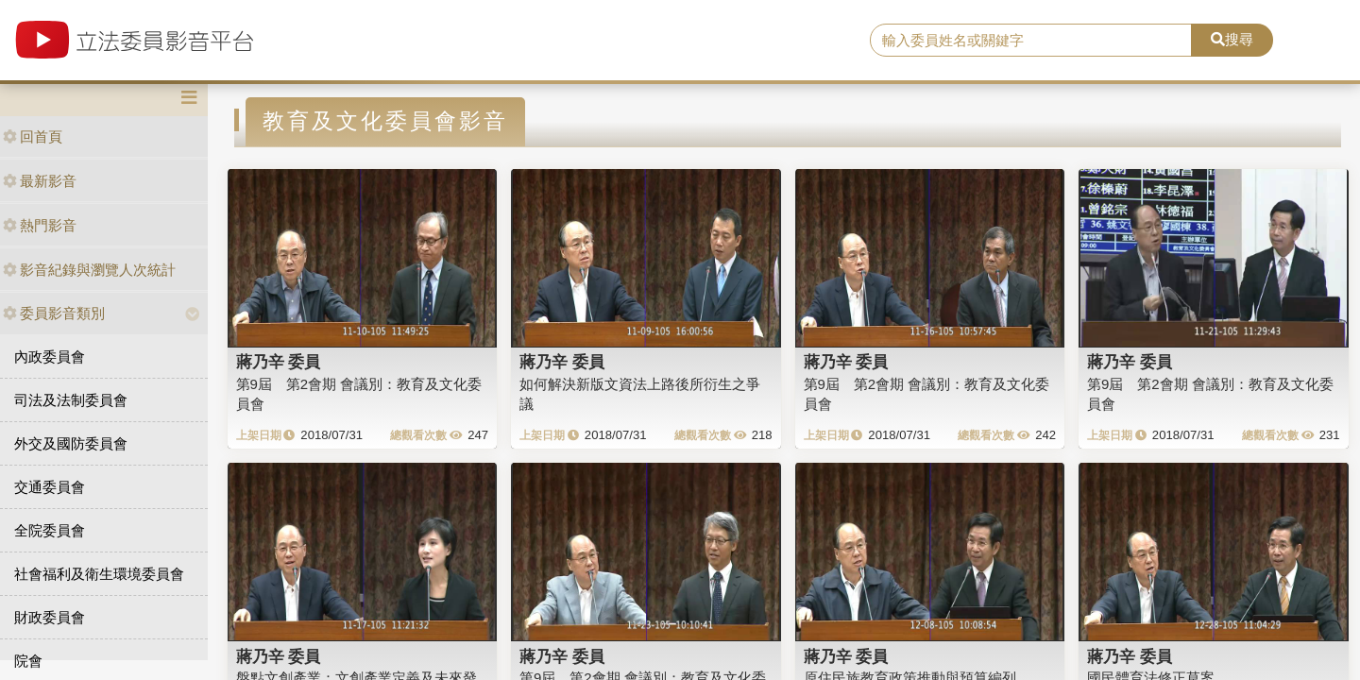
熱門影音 (39, 225)
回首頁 (32, 136)
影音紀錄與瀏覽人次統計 (89, 270)
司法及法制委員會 (71, 400)
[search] (1031, 41)
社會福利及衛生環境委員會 (99, 574)
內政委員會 (49, 356)
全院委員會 (49, 530)
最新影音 (39, 181)
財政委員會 (49, 617)
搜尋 (1232, 39)
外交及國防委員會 (71, 443)
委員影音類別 (54, 313)
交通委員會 (49, 487)
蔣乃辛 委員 (278, 361)
